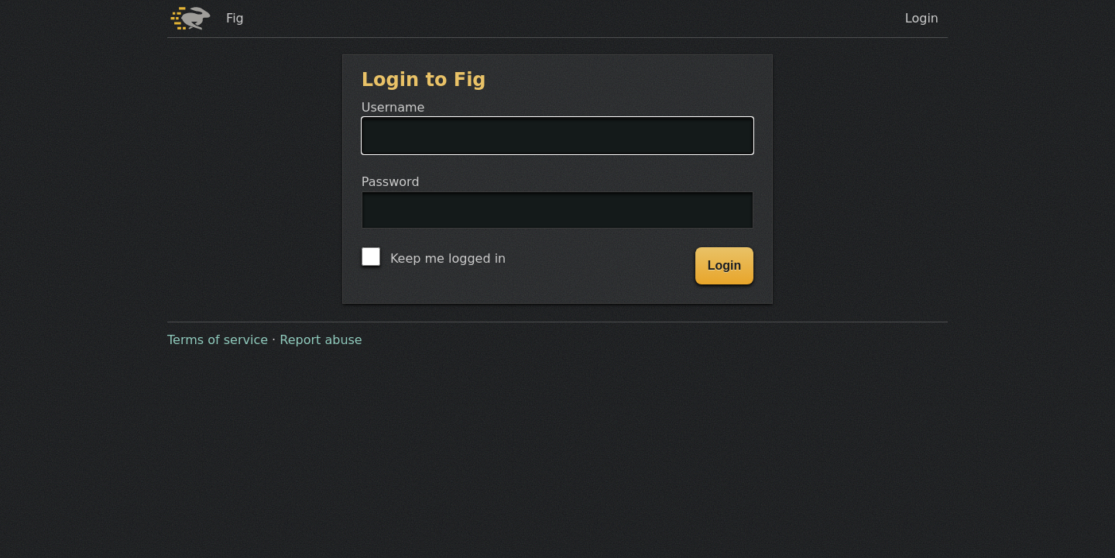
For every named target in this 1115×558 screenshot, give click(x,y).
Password (557, 210)
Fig (235, 18)
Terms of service (217, 339)
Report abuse (321, 339)
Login (921, 18)
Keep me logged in (434, 256)
